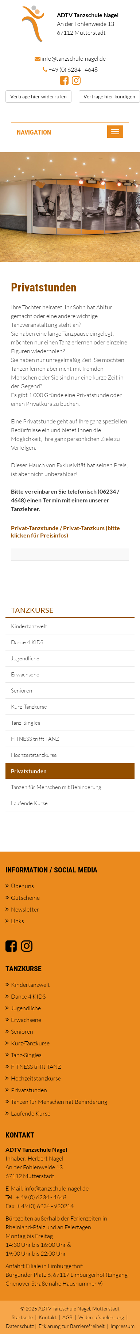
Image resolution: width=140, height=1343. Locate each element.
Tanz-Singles (25, 722)
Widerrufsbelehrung (101, 1317)
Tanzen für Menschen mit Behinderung (56, 787)
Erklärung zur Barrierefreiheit (72, 1326)
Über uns (22, 886)
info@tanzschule (74, 58)
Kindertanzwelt (29, 626)
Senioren (21, 690)
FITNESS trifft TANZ (35, 738)
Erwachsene (25, 674)
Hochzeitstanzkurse (34, 754)
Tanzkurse (32, 610)
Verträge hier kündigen (109, 96)
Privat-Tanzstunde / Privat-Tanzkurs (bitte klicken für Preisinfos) (65, 531)
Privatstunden (29, 771)
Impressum (122, 1326)
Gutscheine (25, 897)
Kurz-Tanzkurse (29, 706)
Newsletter (25, 909)
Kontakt (48, 1317)
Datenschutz (20, 1326)
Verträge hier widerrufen (38, 96)
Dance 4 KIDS (27, 642)
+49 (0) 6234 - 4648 (73, 69)
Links (17, 921)
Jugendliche (25, 658)
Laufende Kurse (29, 803)
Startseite (22, 1317)
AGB (67, 1317)
